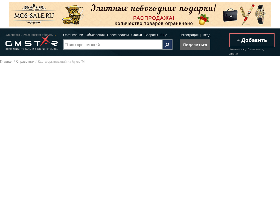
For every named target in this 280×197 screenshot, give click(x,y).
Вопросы (151, 35)
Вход (206, 35)
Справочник (25, 61)
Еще (164, 35)
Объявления (95, 35)
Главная (6, 61)
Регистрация (189, 35)
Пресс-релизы (118, 35)
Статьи (136, 35)
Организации (73, 35)
